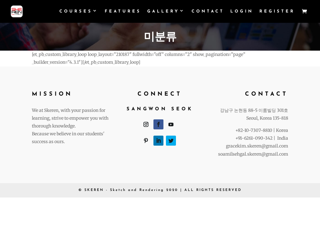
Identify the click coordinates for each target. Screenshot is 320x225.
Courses (75, 11)
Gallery (163, 11)
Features (123, 11)
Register (277, 11)
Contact (208, 11)
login (241, 11)
